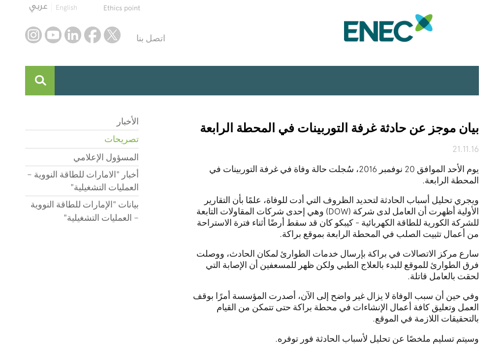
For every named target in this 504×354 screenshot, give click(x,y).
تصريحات (121, 139)
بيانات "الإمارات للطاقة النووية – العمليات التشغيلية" (85, 210)
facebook (92, 35)
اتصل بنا (150, 38)
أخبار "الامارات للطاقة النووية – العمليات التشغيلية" (83, 180)
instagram (33, 35)
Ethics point (121, 8)
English (66, 7)
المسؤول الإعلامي (106, 157)
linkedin (72, 35)
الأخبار (128, 121)
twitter (112, 35)
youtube (53, 35)
